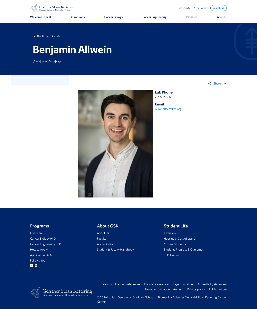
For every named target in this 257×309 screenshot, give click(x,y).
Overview (36, 233)
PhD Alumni (171, 255)
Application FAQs (41, 255)
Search (219, 8)
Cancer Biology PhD (43, 238)
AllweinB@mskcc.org (168, 109)
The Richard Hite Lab (48, 36)
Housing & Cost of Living (179, 238)
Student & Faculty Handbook (115, 249)
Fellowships (37, 260)
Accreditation (105, 244)
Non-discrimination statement (164, 289)
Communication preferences (121, 284)
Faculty (101, 238)
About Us (103, 233)
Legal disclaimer (183, 284)
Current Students (175, 244)
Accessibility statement (212, 284)
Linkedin (36, 265)
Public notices (218, 289)
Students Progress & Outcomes (184, 249)
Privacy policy (196, 289)
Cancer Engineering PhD (45, 244)
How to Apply (39, 249)
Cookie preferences (156, 284)
